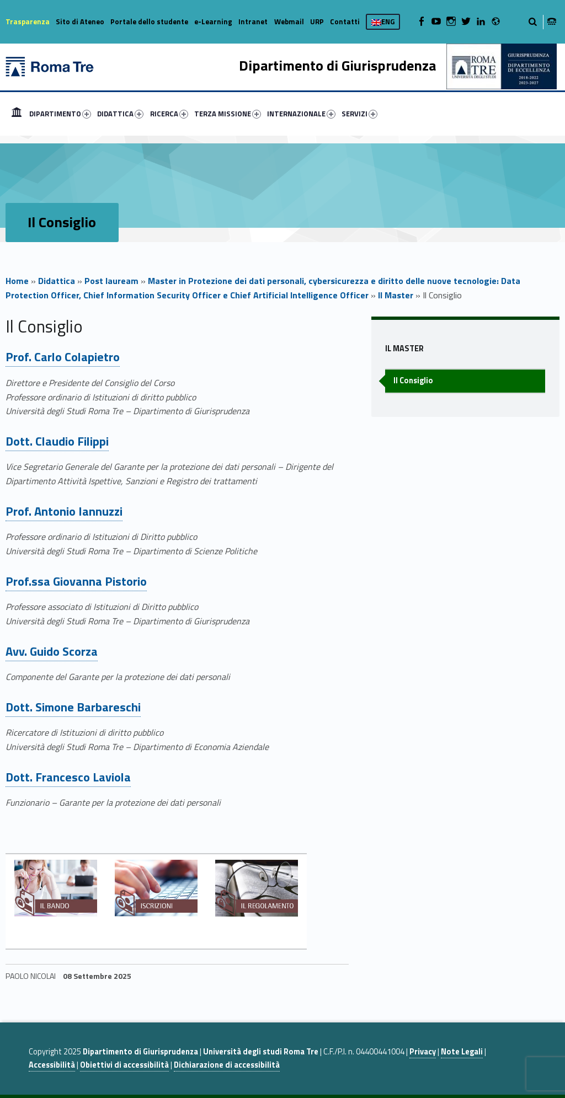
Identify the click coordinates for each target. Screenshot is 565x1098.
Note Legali (462, 1052)
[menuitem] (17, 114)
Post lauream (111, 280)
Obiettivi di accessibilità (124, 1065)
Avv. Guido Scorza (52, 651)
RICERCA (169, 113)
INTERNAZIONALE (301, 113)
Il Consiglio (413, 380)
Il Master (395, 295)
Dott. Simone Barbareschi (73, 707)
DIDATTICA (120, 113)
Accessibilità (52, 1065)
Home (17, 114)
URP (317, 21)
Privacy (422, 1052)
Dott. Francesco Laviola (68, 777)
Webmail (289, 21)
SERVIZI (359, 113)
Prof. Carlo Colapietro (63, 356)
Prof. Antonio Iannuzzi (64, 511)
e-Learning (213, 21)
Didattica (56, 280)
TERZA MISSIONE (227, 113)
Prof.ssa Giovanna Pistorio (76, 581)
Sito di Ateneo (80, 21)
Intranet (253, 21)
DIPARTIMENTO (60, 113)
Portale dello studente (149, 21)
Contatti (345, 21)
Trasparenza (28, 21)
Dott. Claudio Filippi (57, 441)
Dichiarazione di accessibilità (227, 1065)
